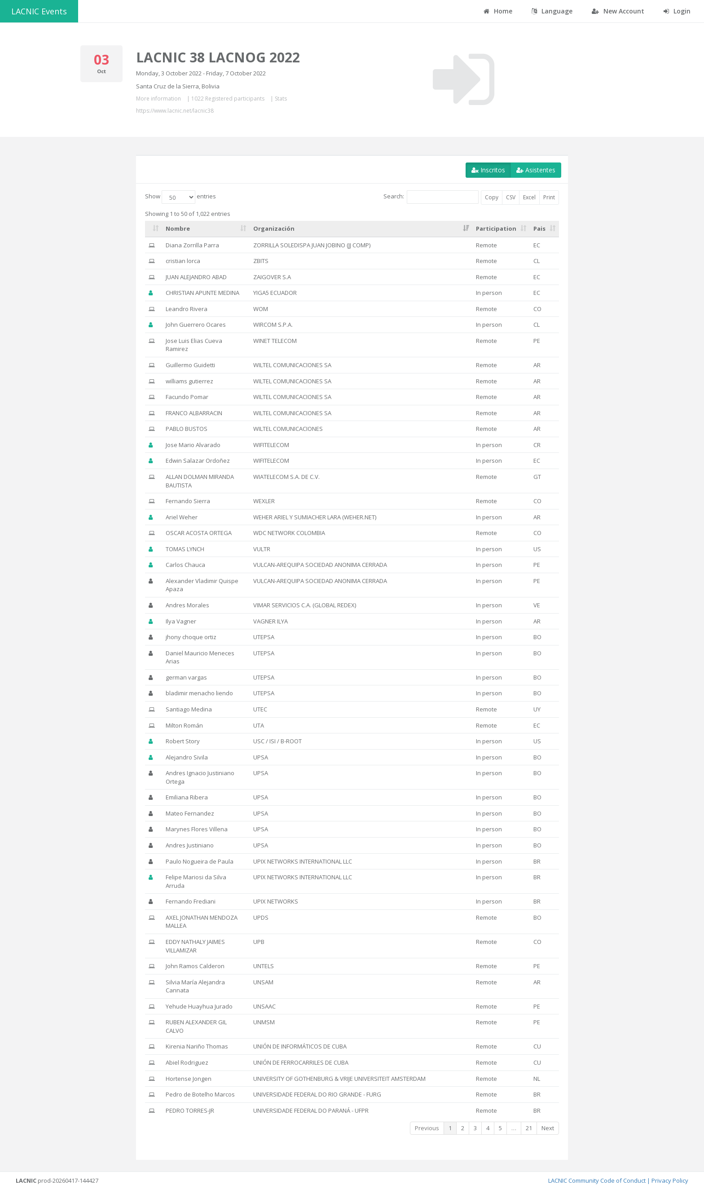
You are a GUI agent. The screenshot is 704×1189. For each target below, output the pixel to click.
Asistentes (535, 170)
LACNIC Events (39, 11)
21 (529, 1128)
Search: (431, 197)
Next (547, 1128)
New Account (618, 11)
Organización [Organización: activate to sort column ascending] (274, 228)
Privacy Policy (669, 1180)
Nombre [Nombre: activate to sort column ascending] (178, 228)
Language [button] (552, 11)
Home (498, 11)
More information (158, 98)
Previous (427, 1128)
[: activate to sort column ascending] (153, 229)
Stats (281, 98)
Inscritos (488, 170)
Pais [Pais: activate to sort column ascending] (539, 228)
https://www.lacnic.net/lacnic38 (175, 110)
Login (677, 11)
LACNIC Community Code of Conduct (597, 1180)
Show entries (180, 197)
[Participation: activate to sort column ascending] (501, 229)
